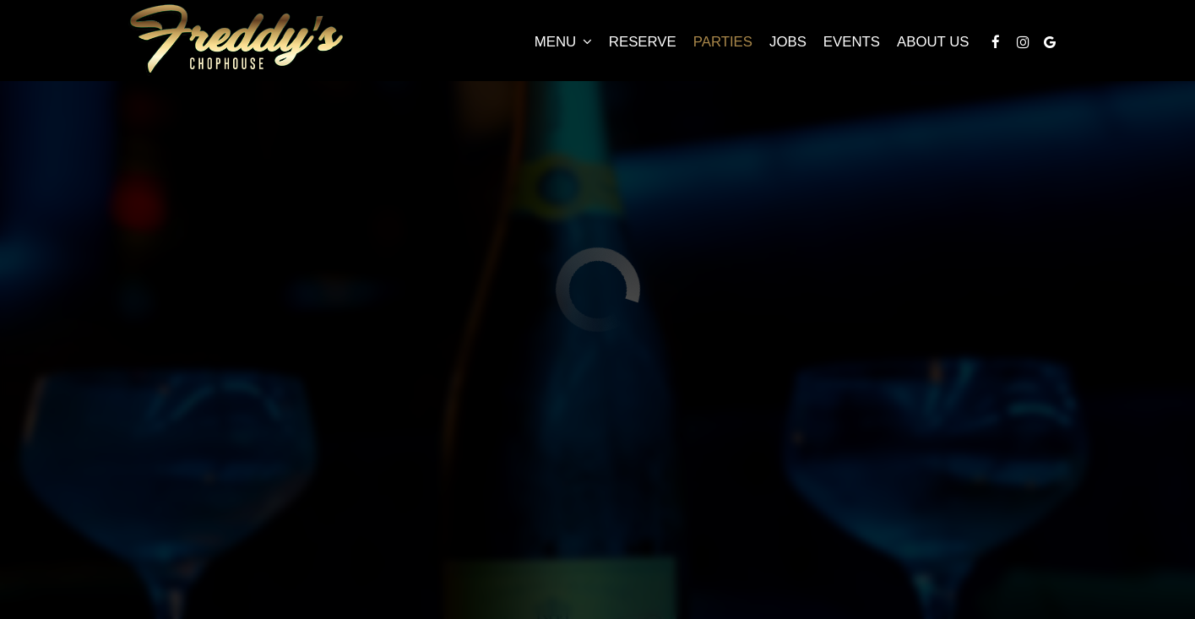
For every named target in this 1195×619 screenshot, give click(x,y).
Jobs (788, 42)
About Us (933, 42)
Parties (722, 42)
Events (851, 42)
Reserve (642, 42)
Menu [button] (563, 42)
